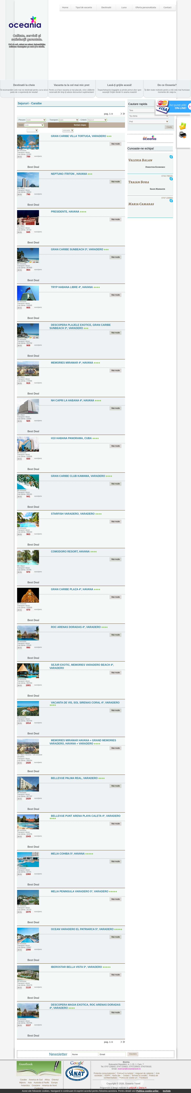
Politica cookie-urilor (147, 1091)
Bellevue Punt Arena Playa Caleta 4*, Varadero (86, 816)
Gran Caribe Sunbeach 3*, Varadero (77, 249)
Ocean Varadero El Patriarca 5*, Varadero (82, 929)
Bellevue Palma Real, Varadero (74, 778)
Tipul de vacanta (84, 7)
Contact (167, 7)
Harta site (116, 1075)
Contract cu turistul (125, 1073)
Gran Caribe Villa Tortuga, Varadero (78, 136)
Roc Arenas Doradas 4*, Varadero (76, 627)
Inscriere (133, 1054)
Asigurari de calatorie (144, 1073)
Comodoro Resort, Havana (70, 551)
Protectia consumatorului (104, 1073)
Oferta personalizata (146, 7)
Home (65, 7)
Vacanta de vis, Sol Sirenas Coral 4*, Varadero (85, 702)
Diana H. (143, 1087)
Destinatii (106, 7)
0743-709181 (150, 185)
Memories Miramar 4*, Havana (72, 362)
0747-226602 (150, 207)
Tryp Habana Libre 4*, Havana (72, 287)
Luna (124, 7)
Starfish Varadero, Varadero (73, 513)
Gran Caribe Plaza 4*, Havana (72, 589)
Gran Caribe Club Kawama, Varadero (78, 476)
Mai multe (115, 144)
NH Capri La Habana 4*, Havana (73, 400)
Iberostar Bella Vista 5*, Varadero (76, 967)
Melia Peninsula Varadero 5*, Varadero (79, 891)
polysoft (132, 1087)
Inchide (167, 1091)
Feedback (143, 1078)
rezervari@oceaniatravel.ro (129, 1069)
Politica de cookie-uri (128, 1078)
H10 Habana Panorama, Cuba (71, 438)
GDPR (107, 1075)
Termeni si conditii (139, 1075)
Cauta (169, 127)
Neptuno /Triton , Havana (69, 174)
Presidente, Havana (65, 211)
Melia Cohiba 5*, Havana (68, 853)
